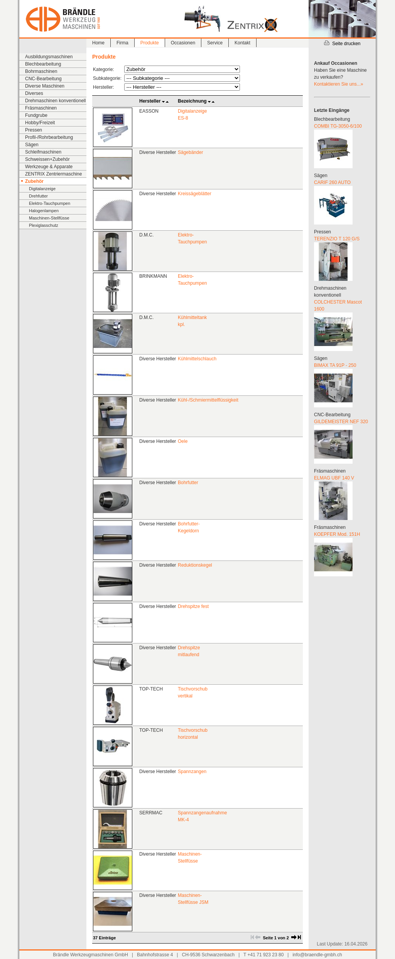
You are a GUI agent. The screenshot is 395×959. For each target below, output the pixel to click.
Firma (122, 43)
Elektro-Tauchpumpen (49, 203)
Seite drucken (342, 43)
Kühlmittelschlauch (197, 358)
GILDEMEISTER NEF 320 (341, 421)
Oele (182, 441)
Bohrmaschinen (41, 71)
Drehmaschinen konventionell (55, 100)
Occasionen (183, 43)
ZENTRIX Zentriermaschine (53, 174)
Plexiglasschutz (43, 225)
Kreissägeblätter (194, 193)
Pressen (33, 130)
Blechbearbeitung (43, 64)
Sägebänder (190, 152)
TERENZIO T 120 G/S (337, 238)
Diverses (34, 93)
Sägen (32, 144)
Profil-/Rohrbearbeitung (49, 137)
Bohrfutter (188, 482)
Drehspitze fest (193, 606)
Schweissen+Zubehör (47, 159)
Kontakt (242, 43)
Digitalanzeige (42, 188)
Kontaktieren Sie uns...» (338, 84)
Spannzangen (192, 771)
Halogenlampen (44, 210)
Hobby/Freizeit (40, 122)
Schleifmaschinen (43, 152)
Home (98, 43)
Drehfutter (38, 196)
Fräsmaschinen (41, 108)
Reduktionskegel (195, 565)
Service (215, 43)
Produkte (149, 43)
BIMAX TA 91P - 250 (335, 365)
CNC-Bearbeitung (43, 78)
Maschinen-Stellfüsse (49, 218)
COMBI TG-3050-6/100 (338, 126)
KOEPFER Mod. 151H (337, 534)
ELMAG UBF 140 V (334, 478)
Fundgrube (36, 115)
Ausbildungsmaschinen (49, 56)
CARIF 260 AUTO (332, 182)
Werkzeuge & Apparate (49, 166)
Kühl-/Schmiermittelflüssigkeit (208, 400)
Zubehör (34, 181)
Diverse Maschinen (44, 86)
